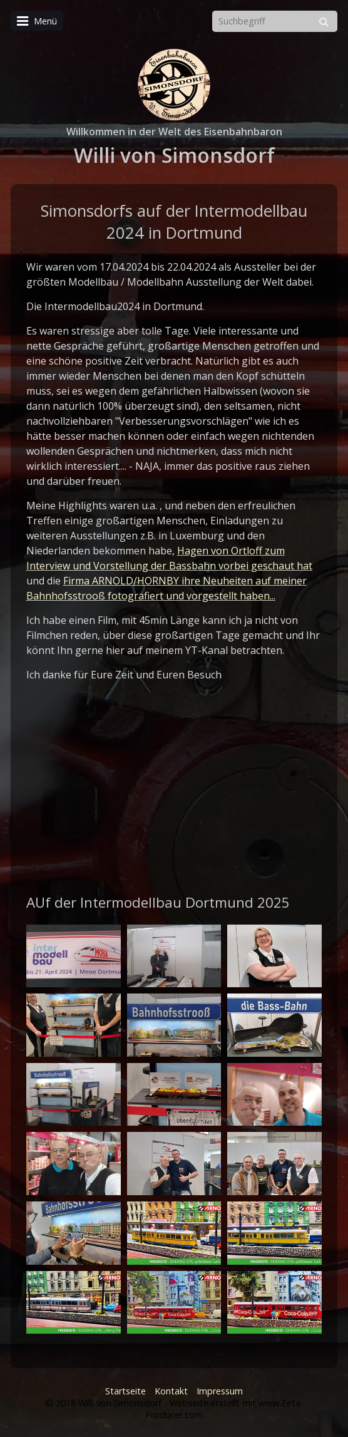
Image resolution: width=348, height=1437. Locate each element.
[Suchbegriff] (274, 21)
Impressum (220, 1391)
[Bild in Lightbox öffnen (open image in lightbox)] (73, 956)
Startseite (125, 1391)
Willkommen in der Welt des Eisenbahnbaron (174, 131)
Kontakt (171, 1391)
